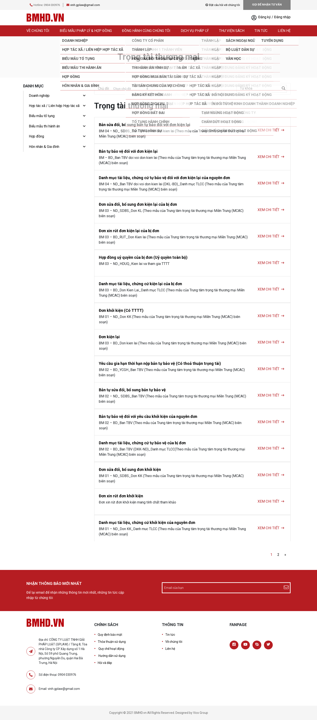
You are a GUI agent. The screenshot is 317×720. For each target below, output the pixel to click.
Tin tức (260, 31)
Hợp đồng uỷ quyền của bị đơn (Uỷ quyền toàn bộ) (143, 257)
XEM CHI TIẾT (268, 130)
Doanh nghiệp (39, 96)
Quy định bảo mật (110, 634)
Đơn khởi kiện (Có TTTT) (121, 310)
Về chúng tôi (37, 31)
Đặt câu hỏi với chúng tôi (224, 5)
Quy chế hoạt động (111, 648)
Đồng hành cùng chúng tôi (146, 31)
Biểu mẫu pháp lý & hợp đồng (86, 31)
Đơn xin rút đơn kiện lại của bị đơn (129, 230)
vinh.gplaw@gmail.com (85, 5)
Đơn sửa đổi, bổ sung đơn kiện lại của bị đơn (138, 204)
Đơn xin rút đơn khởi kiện (121, 496)
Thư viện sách (231, 31)
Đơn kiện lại (109, 336)
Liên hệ (284, 31)
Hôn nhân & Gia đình (44, 147)
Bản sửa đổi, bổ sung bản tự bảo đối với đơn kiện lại (144, 124)
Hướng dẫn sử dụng (111, 656)
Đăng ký (265, 17)
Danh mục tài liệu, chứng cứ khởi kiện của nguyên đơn (147, 522)
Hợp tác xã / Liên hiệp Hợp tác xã (54, 106)
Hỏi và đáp (105, 663)
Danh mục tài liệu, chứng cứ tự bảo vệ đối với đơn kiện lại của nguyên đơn (164, 177)
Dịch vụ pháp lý (195, 31)
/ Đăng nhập (281, 17)
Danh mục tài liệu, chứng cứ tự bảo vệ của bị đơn (142, 443)
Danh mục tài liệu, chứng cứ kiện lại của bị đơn (140, 283)
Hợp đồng (36, 136)
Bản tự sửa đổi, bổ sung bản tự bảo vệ (132, 390)
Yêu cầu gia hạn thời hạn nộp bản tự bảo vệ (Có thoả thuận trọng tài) (160, 363)
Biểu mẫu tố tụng (42, 116)
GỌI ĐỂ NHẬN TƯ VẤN (267, 4)
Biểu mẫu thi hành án (44, 126)
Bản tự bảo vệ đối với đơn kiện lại (128, 151)
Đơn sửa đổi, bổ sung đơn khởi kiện (130, 469)
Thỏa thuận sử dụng (112, 641)
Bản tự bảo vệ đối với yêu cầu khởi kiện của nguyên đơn (148, 416)
